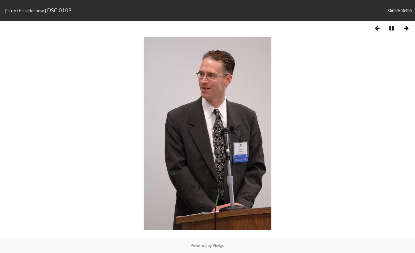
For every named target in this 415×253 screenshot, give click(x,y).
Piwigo (218, 245)
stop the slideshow (25, 11)
